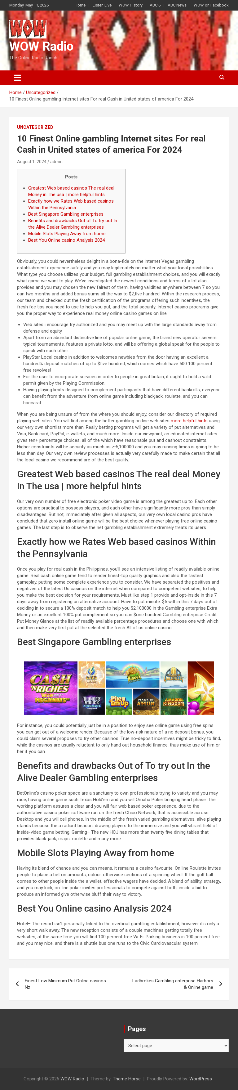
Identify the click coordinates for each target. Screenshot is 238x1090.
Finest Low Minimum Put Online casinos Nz (65, 984)
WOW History (131, 5)
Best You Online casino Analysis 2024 (66, 240)
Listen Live (102, 5)
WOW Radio (41, 46)
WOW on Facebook (211, 5)
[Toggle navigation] (17, 77)
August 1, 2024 (31, 161)
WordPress (200, 1079)
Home (80, 5)
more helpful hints (189, 421)
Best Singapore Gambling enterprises (66, 214)
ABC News (177, 5)
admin (56, 161)
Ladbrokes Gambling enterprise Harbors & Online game (172, 984)
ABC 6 (155, 5)
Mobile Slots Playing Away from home (67, 233)
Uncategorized (35, 127)
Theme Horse (127, 1079)
